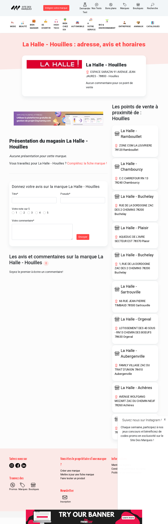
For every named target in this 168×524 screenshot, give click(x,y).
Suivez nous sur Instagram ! (142, 420)
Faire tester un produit (72, 484)
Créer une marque (70, 477)
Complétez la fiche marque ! (87, 170)
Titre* (15, 200)
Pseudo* (65, 200)
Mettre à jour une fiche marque (77, 480)
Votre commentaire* (23, 227)
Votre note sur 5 (21, 215)
